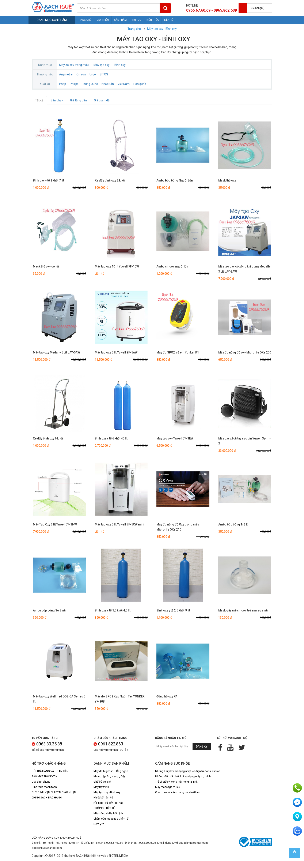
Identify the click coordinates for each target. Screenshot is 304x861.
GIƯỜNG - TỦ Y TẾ (104, 808)
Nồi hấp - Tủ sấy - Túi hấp (109, 802)
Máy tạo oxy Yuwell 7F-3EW (174, 438)
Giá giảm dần (102, 100)
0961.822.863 (108, 743)
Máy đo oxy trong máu (74, 65)
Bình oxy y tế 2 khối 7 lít (48, 180)
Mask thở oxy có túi (46, 266)
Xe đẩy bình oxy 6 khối (48, 438)
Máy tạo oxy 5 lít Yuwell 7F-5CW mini (119, 524)
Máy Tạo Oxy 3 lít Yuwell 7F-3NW (55, 524)
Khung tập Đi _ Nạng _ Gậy (109, 776)
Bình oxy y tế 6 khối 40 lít (111, 438)
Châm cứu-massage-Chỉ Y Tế (111, 818)
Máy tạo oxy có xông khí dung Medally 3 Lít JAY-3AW (244, 269)
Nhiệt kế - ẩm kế (103, 797)
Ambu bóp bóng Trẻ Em (234, 524)
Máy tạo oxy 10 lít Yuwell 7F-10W (117, 266)
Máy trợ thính (101, 787)
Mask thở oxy (227, 180)
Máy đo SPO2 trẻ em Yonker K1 (177, 352)
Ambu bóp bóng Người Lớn (174, 180)
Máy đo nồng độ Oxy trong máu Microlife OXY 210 (177, 527)
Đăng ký (202, 746)
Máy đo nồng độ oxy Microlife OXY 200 (244, 352)
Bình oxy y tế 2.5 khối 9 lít (173, 610)
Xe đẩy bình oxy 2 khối (110, 180)
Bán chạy (57, 100)
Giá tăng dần (78, 100)
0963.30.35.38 (47, 743)
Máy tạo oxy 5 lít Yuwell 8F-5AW (116, 352)
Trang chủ (84, 19)
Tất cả (39, 100)
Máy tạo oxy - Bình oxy (162, 28)
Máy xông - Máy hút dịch (108, 813)
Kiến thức (153, 19)
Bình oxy (120, 65)
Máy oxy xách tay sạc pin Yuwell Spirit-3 (244, 441)
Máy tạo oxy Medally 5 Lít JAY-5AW (56, 352)
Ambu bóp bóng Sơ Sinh (49, 610)
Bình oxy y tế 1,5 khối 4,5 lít (112, 610)
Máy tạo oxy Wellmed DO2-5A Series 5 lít (59, 699)
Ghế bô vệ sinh (102, 781)
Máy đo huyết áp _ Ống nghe (111, 771)
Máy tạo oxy (102, 65)
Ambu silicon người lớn (172, 266)
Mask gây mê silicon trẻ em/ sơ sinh (243, 610)
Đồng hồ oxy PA (166, 696)
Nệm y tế (99, 824)
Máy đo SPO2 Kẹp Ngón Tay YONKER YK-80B (120, 699)
